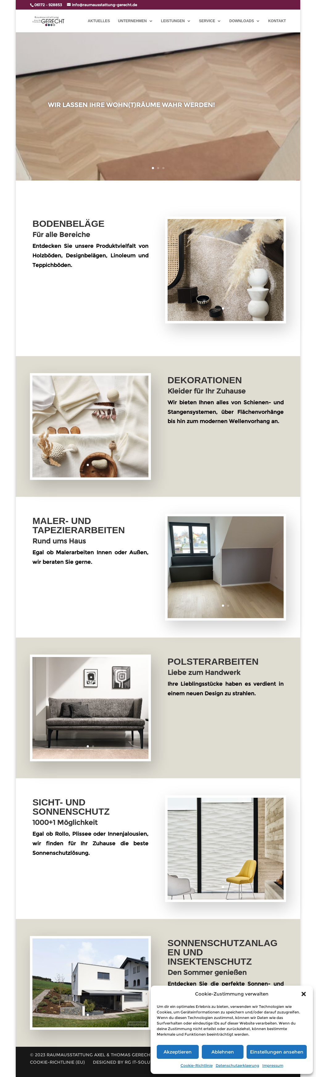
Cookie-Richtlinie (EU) (57, 1062)
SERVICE (207, 21)
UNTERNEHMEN (132, 21)
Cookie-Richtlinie (197, 1065)
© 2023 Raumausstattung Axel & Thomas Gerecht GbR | (98, 1055)
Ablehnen (222, 1052)
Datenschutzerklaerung (237, 1065)
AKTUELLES (99, 21)
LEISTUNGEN (173, 21)
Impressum (272, 1065)
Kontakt (277, 21)
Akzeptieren (178, 1052)
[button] (304, 994)
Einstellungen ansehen (276, 1052)
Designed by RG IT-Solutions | (130, 1062)
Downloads (241, 21)
